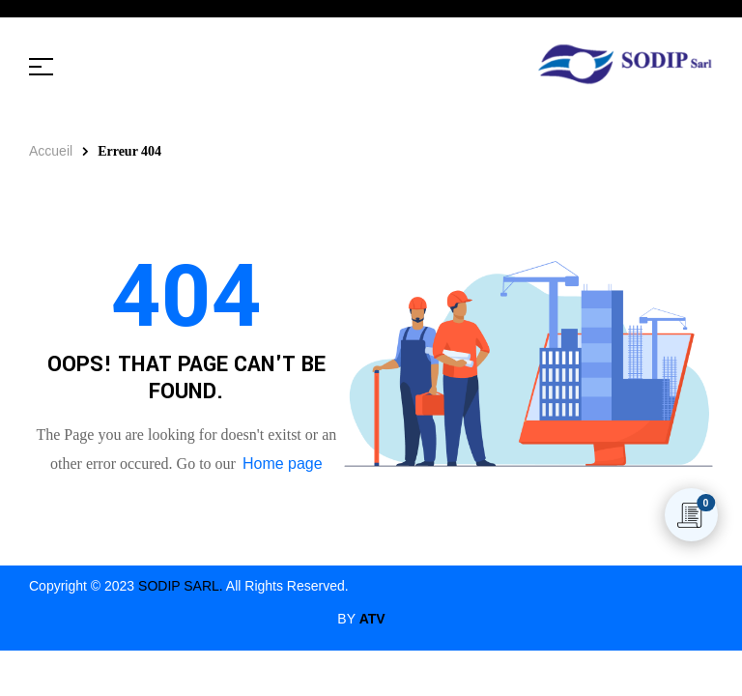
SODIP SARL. (180, 586)
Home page (283, 463)
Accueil (50, 151)
